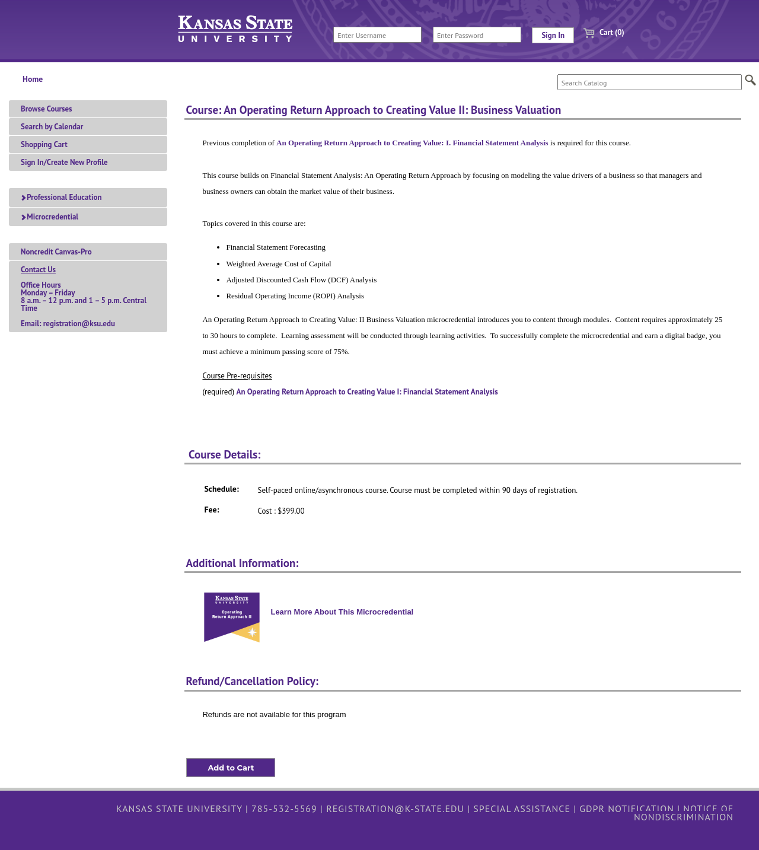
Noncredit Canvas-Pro (56, 252)
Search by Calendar (52, 127)
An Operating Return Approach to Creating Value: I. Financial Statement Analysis (412, 142)
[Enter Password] (477, 35)
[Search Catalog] (649, 82)
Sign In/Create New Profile (64, 162)
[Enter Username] (377, 35)
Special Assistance (521, 808)
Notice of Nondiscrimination (684, 813)
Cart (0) (599, 32)
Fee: (211, 509)
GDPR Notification (626, 808)
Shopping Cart (44, 144)
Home (33, 79)
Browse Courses (46, 109)
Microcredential (49, 217)
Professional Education (61, 197)
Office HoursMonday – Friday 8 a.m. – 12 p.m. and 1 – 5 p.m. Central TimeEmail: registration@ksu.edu (83, 297)
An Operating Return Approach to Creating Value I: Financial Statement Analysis (367, 392)
